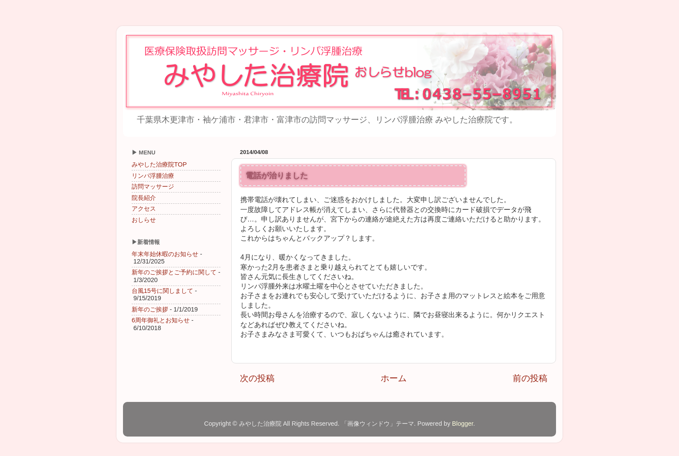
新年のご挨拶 (150, 309)
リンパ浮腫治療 (153, 175)
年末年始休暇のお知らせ (165, 253)
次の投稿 (257, 378)
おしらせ (144, 219)
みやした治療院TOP (159, 164)
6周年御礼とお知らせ (161, 320)
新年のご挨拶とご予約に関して (174, 272)
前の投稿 (530, 378)
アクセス (144, 208)
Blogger (462, 423)
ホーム (394, 378)
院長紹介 (144, 197)
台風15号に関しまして (162, 290)
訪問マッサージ (153, 186)
